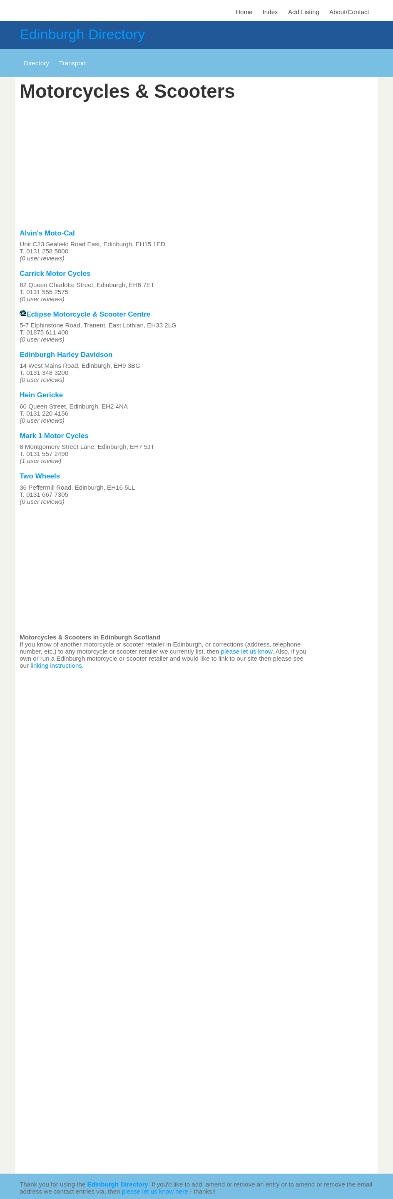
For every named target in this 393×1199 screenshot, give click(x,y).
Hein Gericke (41, 395)
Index (270, 11)
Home (244, 11)
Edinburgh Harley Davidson (66, 355)
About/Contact (349, 11)
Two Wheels (40, 476)
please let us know (247, 651)
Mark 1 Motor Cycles (54, 436)
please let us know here (155, 1191)
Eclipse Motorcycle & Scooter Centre (85, 314)
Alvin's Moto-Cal (47, 233)
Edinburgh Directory (82, 34)
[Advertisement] (165, 163)
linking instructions (56, 665)
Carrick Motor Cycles (55, 273)
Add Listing (303, 11)
